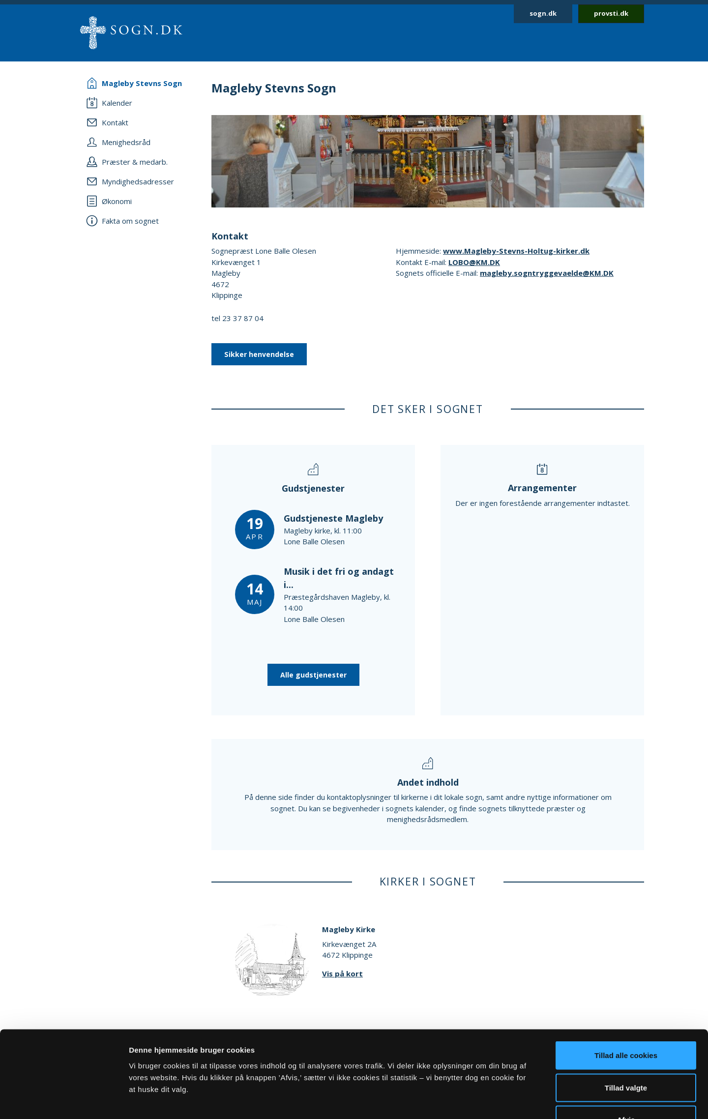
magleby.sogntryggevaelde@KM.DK (547, 273)
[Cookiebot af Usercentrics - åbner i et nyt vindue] (64, 1099)
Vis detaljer (511, 1099)
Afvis (626, 1054)
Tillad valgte (626, 1022)
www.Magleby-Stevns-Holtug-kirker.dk (516, 251)
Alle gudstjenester (313, 674)
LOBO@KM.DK (474, 262)
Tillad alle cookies (625, 990)
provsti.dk (611, 13)
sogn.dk (543, 13)
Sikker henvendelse (259, 354)
